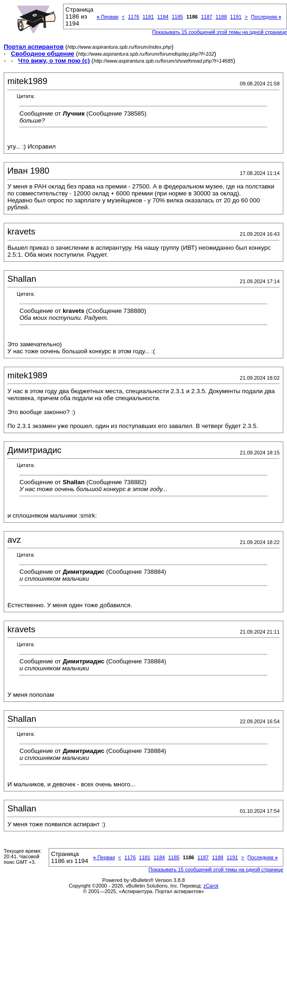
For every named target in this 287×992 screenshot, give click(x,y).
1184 (162, 16)
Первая (107, 16)
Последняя (266, 16)
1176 (133, 16)
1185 (177, 16)
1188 (221, 16)
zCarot (210, 885)
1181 (147, 16)
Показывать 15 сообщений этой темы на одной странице (219, 32)
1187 (206, 16)
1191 (235, 16)
